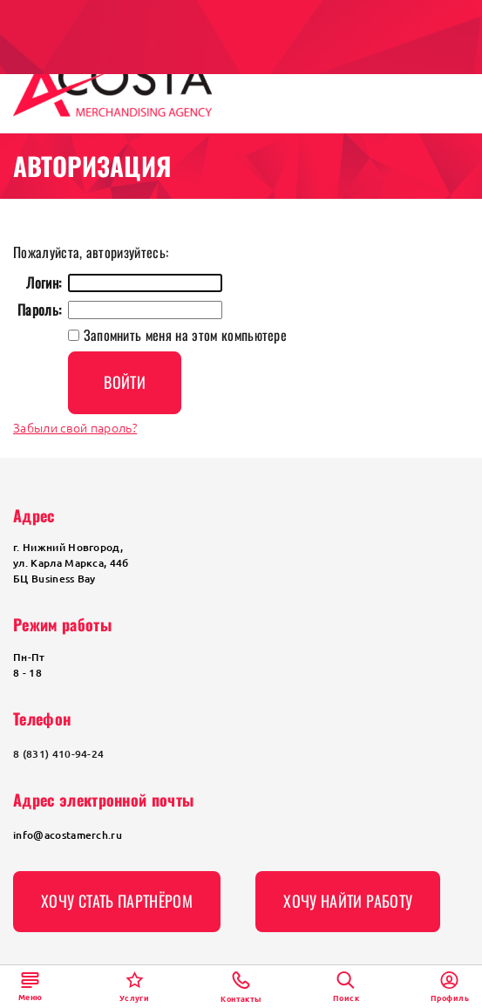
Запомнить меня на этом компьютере (183, 334)
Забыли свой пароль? (75, 427)
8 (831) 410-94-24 (58, 753)
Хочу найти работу (347, 900)
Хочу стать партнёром (117, 900)
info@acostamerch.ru (67, 835)
